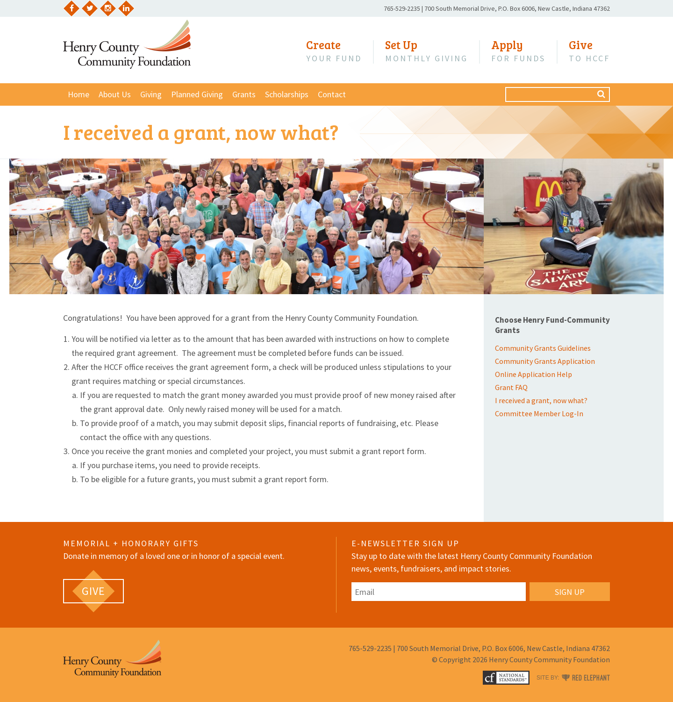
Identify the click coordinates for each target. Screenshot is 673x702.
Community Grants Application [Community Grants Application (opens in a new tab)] (545, 361)
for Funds (518, 51)
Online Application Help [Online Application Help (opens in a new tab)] (533, 374)
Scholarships (286, 94)
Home (78, 94)
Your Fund (334, 51)
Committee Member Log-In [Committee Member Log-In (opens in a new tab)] (539, 413)
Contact (332, 94)
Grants (244, 94)
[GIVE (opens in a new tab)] (93, 591)
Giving (151, 94)
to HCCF (589, 51)
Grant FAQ (511, 387)
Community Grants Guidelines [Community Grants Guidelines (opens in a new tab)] (543, 348)
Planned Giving (197, 94)
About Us (115, 94)
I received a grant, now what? (541, 400)
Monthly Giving (426, 51)
